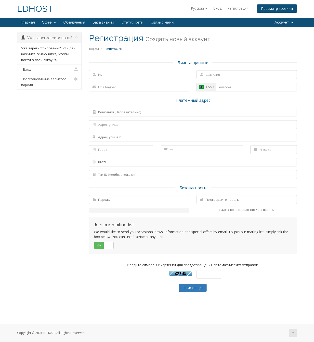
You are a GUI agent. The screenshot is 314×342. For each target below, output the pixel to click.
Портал (94, 49)
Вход (217, 8)
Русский (199, 8)
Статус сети (132, 22)
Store (49, 22)
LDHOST (35, 8)
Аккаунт (284, 22)
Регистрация (238, 8)
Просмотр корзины (277, 8)
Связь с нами (162, 22)
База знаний (103, 22)
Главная (28, 22)
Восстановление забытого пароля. (49, 81)
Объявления (74, 22)
